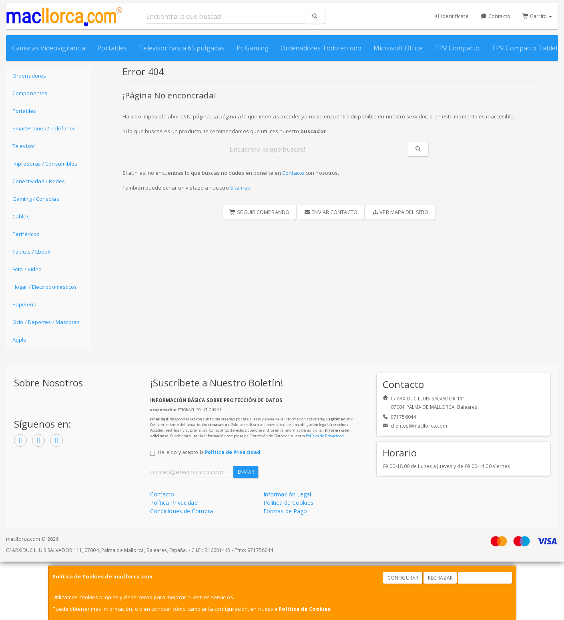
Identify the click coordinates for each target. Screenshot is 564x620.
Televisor (23, 146)
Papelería (24, 304)
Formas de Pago (285, 511)
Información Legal (287, 494)
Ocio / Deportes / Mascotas (46, 322)
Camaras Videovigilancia (48, 48)
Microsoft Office (398, 48)
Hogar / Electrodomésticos (44, 286)
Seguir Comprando (259, 212)
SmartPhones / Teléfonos (44, 128)
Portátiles (24, 110)
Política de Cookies (304, 608)
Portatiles (112, 48)
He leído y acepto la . (209, 452)
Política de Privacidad (325, 435)
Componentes (29, 93)
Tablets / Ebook (31, 251)
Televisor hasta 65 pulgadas (182, 48)
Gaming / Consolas (35, 198)
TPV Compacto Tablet (525, 48)
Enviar (246, 471)
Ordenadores (29, 75)
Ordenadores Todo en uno (321, 48)
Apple (19, 339)
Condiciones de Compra (181, 511)
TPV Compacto (457, 48)
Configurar (402, 577)
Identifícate (451, 16)
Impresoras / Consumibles (44, 163)
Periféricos (25, 234)
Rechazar (440, 577)
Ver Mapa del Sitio (400, 212)
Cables (21, 216)
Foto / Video (27, 269)
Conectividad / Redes (38, 181)
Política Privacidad (174, 502)
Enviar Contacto (330, 212)
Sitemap (240, 187)
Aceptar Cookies (485, 577)
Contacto (495, 16)
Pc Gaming (253, 48)
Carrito (537, 16)
